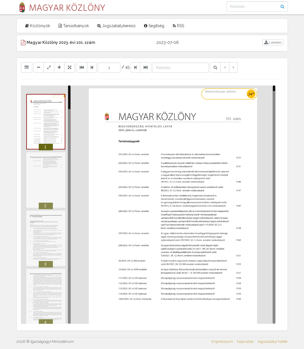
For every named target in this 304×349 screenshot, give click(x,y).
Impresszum (222, 341)
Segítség (154, 25)
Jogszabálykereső (116, 25)
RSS (178, 25)
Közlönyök (37, 25)
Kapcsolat (245, 341)
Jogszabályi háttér (272, 341)
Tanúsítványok (74, 25)
